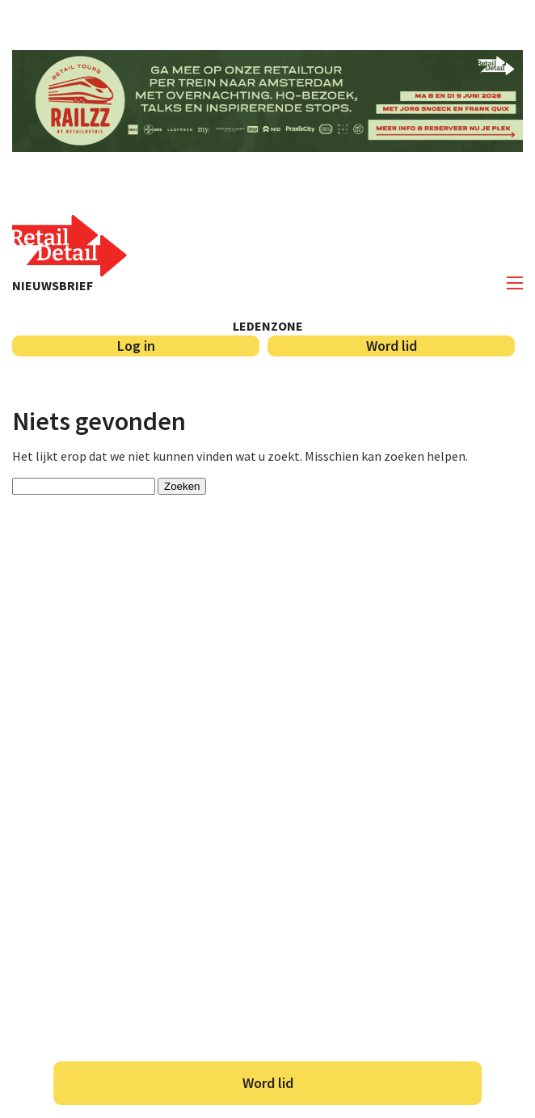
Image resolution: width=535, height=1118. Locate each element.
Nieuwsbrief (52, 285)
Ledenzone (268, 326)
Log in (136, 345)
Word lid (267, 1083)
